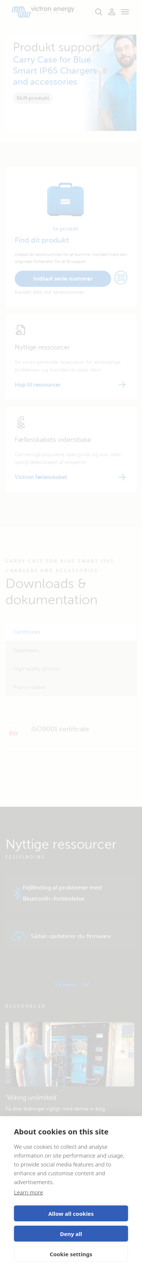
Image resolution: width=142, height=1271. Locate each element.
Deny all (71, 1233)
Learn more (28, 1192)
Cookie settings (71, 1254)
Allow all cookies (71, 1213)
